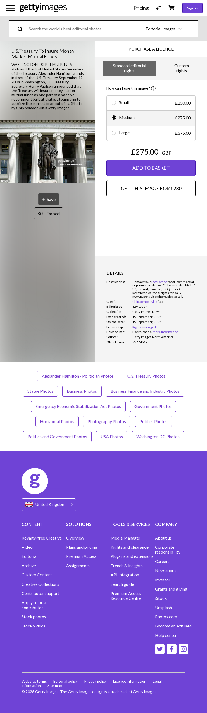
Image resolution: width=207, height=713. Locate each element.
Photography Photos (107, 421)
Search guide (122, 584)
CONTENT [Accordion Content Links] (32, 524)
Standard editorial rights (129, 68)
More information (165, 332)
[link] (142, 332)
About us (163, 537)
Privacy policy (95, 681)
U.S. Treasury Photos (146, 375)
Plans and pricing (81, 547)
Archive (29, 565)
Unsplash (163, 607)
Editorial (29, 556)
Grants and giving (171, 589)
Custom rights (181, 68)
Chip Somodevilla (144, 302)
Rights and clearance (130, 547)
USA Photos (112, 436)
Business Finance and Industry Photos (145, 390)
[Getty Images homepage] (43, 7)
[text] (78, 28)
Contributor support (40, 593)
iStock (161, 598)
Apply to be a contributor (34, 605)
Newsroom (165, 570)
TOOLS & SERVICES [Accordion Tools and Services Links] (130, 524)
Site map (54, 685)
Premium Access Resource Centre (126, 596)
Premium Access (81, 556)
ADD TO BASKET (151, 168)
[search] (22, 29)
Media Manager (125, 537)
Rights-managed (144, 327)
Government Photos (153, 406)
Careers (162, 561)
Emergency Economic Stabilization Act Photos (78, 406)
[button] (47, 152)
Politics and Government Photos (57, 436)
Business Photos (82, 390)
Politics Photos (153, 421)
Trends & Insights (127, 565)
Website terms (34, 681)
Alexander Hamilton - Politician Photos (78, 375)
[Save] (48, 199)
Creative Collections (40, 584)
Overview (75, 537)
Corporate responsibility (167, 549)
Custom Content (37, 574)
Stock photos (34, 616)
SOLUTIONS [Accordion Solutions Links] (78, 524)
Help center (166, 635)
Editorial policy (65, 681)
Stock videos (33, 625)
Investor (162, 579)
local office (159, 282)
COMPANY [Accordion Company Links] (166, 524)
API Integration (125, 574)
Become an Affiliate (173, 625)
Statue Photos (40, 390)
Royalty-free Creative (42, 537)
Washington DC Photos (158, 436)
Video (27, 547)
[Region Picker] (49, 504)
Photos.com (166, 616)
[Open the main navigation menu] (10, 8)
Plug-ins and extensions (132, 556)
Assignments (78, 565)
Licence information (129, 681)
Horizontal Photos (57, 421)
